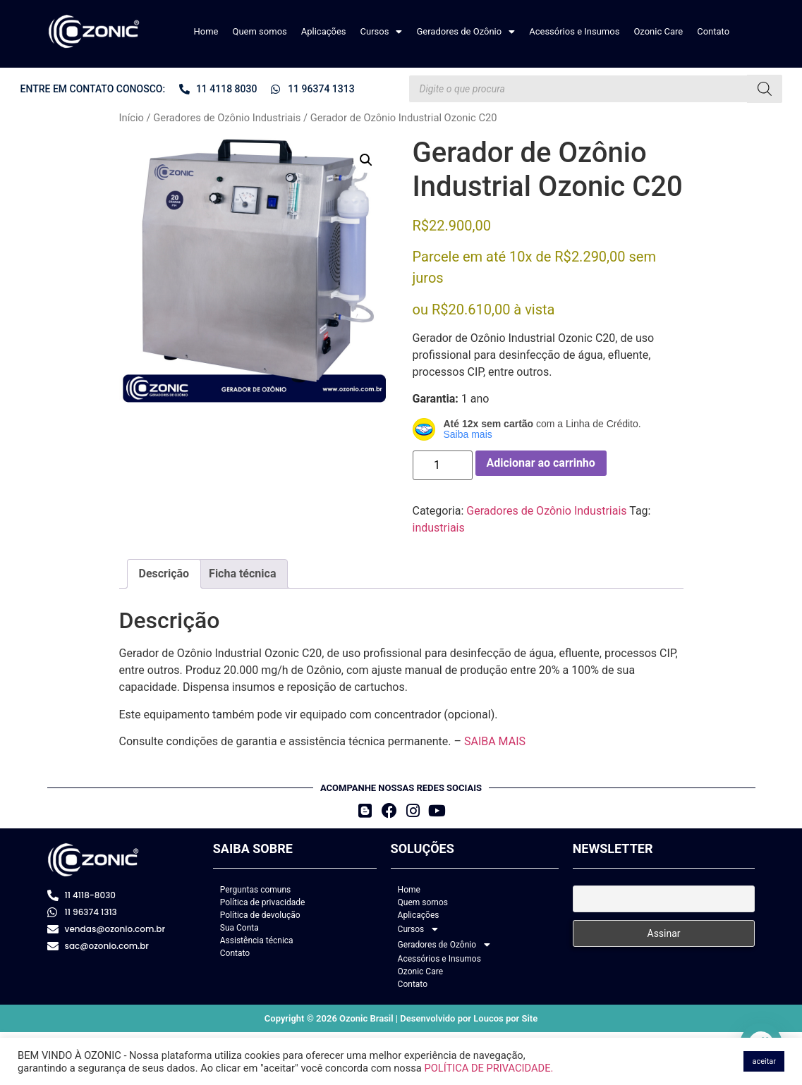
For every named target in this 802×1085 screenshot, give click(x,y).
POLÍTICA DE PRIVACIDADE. (488, 1068)
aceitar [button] (764, 1061)
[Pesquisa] (764, 89)
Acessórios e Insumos (574, 31)
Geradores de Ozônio (465, 31)
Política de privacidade (262, 902)
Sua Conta (239, 928)
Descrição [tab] (164, 573)
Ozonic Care (658, 31)
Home (206, 31)
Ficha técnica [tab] (242, 573)
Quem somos (259, 31)
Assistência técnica (256, 940)
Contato (713, 31)
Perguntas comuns (255, 890)
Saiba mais (468, 434)
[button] (381, 31)
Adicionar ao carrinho (541, 463)
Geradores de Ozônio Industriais (226, 117)
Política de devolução (260, 915)
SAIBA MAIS (494, 741)
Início (131, 117)
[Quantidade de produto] (443, 465)
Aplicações (323, 31)
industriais (439, 527)
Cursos (381, 31)
